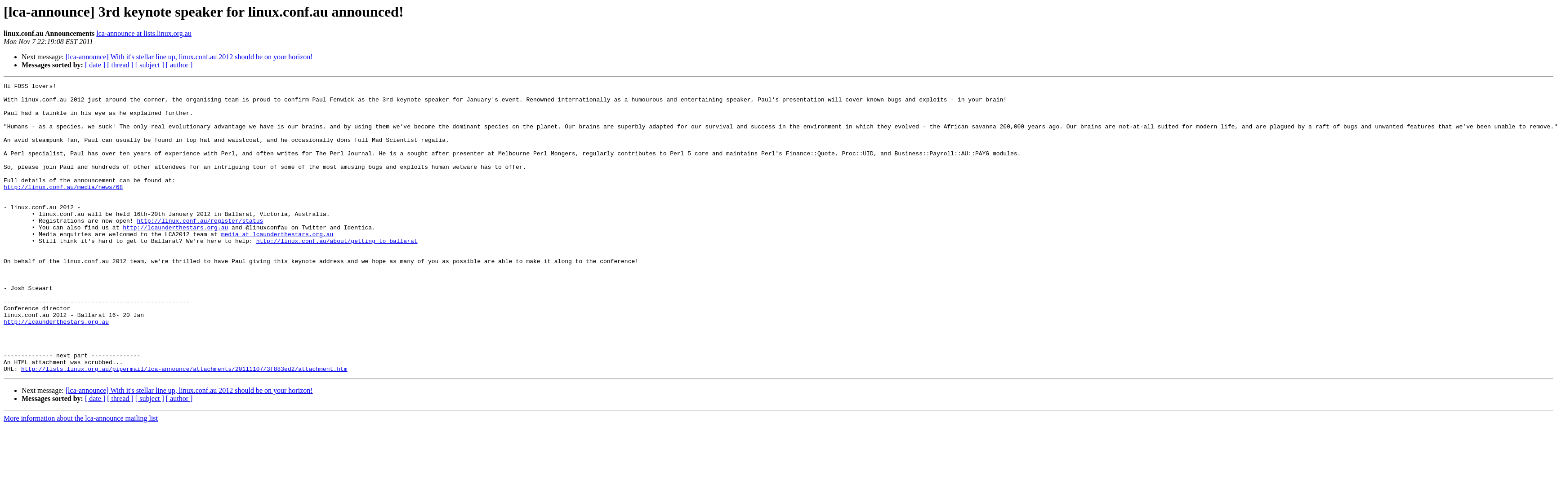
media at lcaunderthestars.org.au (277, 265)
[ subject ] (149, 65)
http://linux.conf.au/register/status (200, 249)
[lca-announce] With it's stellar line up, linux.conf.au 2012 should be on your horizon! (189, 57)
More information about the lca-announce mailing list (81, 476)
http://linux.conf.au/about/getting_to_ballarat (337, 273)
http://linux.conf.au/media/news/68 (63, 208)
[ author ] (179, 65)
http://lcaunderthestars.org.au (175, 257)
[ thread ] (120, 65)
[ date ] (95, 65)
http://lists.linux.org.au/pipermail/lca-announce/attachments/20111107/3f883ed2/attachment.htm (184, 426)
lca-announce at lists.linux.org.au (144, 33)
